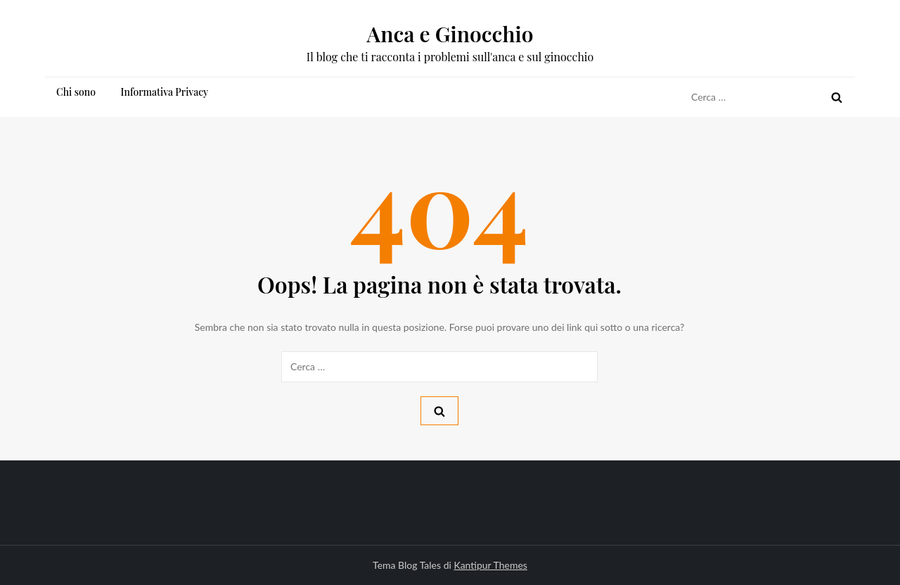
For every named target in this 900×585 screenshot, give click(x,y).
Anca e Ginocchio (450, 34)
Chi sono (76, 92)
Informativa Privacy (165, 92)
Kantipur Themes (490, 565)
